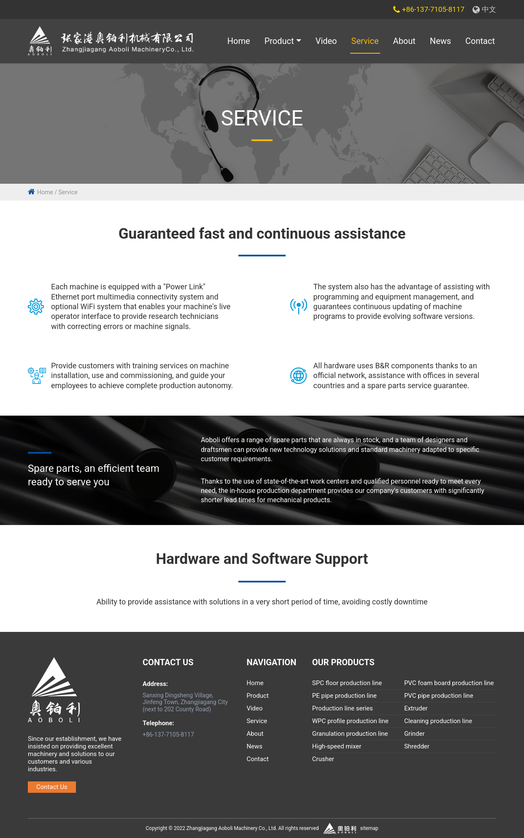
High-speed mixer (337, 746)
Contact (480, 41)
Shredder (416, 746)
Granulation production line (350, 734)
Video (326, 41)
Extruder (416, 708)
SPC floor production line (347, 683)
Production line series (342, 708)
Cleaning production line (438, 721)
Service (365, 41)
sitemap (369, 828)
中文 (484, 9)
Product (279, 41)
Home (238, 41)
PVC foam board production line (449, 683)
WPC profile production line (350, 721)
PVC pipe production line (438, 696)
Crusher (323, 759)
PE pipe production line (344, 696)
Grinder (414, 734)
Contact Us (52, 787)
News (440, 41)
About (404, 41)
